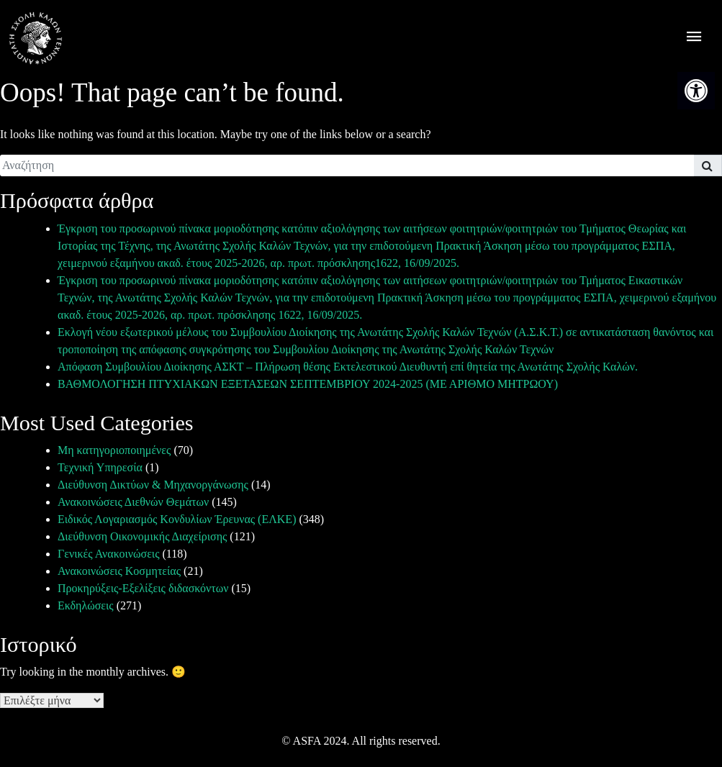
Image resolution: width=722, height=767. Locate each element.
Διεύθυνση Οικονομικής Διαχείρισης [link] (142, 536)
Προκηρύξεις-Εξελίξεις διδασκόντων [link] (143, 588)
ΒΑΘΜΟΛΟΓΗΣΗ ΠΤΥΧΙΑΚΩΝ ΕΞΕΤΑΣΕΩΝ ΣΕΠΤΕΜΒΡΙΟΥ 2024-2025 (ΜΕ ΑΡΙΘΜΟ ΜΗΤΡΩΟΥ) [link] (308, 384)
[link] (696, 90)
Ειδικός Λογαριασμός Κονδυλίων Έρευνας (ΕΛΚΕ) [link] (177, 519)
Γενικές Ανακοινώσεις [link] (109, 554)
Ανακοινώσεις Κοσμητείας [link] (119, 571)
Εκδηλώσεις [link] (86, 605)
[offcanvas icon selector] (694, 38)
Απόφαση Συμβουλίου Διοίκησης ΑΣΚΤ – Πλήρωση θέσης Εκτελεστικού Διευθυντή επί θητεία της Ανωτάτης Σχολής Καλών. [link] (348, 366)
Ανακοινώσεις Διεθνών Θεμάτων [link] (133, 502)
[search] (347, 165)
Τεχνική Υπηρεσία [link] (100, 467)
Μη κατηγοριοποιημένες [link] (114, 450)
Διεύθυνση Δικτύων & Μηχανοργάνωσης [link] (153, 484)
